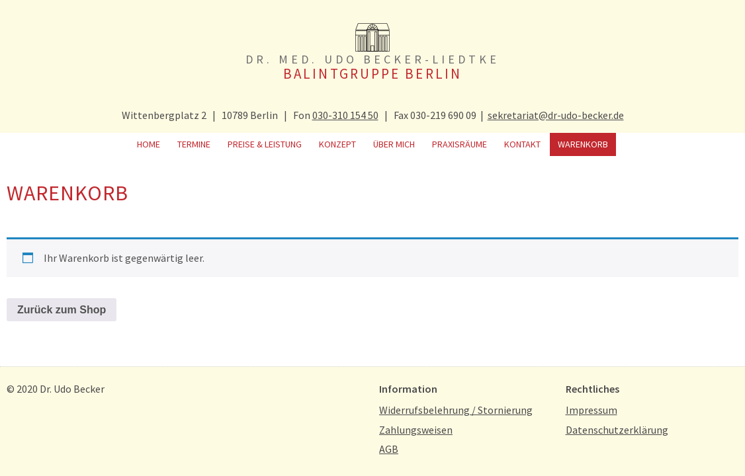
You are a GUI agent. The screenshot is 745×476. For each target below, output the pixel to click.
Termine (193, 144)
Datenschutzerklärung (617, 429)
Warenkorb (583, 144)
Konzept (337, 144)
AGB (388, 449)
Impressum (591, 409)
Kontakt (522, 144)
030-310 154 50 (345, 115)
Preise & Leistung (265, 144)
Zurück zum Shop (61, 309)
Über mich (394, 144)
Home (148, 144)
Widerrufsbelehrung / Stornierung (456, 409)
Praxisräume (459, 144)
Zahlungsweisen (416, 429)
